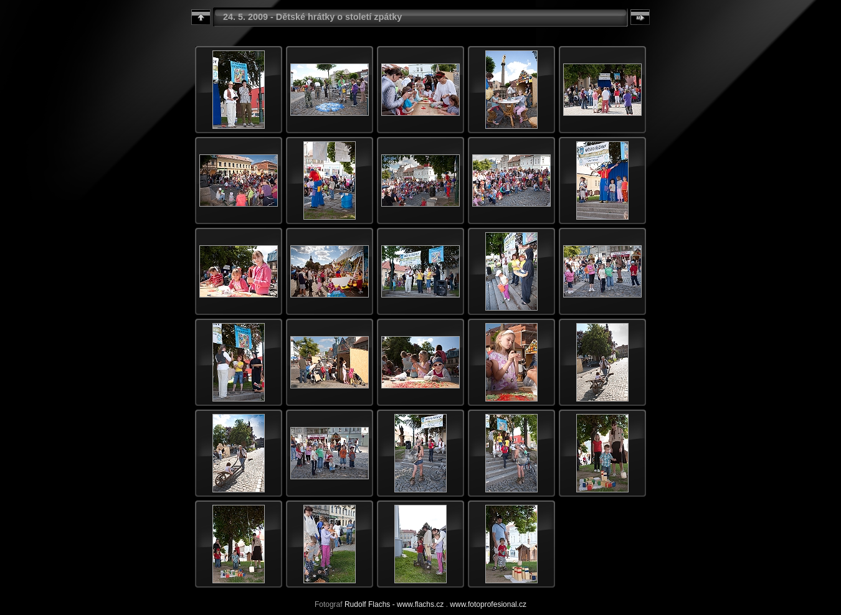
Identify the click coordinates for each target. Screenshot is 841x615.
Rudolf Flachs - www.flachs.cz (394, 604)
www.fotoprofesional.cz (488, 604)
